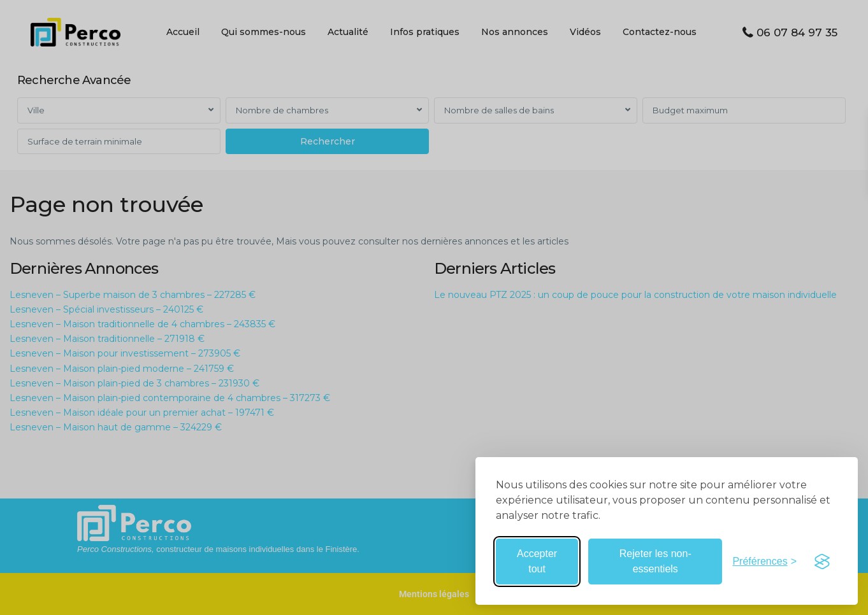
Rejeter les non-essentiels (655, 561)
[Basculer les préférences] (764, 561)
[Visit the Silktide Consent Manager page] (822, 561)
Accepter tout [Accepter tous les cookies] (537, 561)
